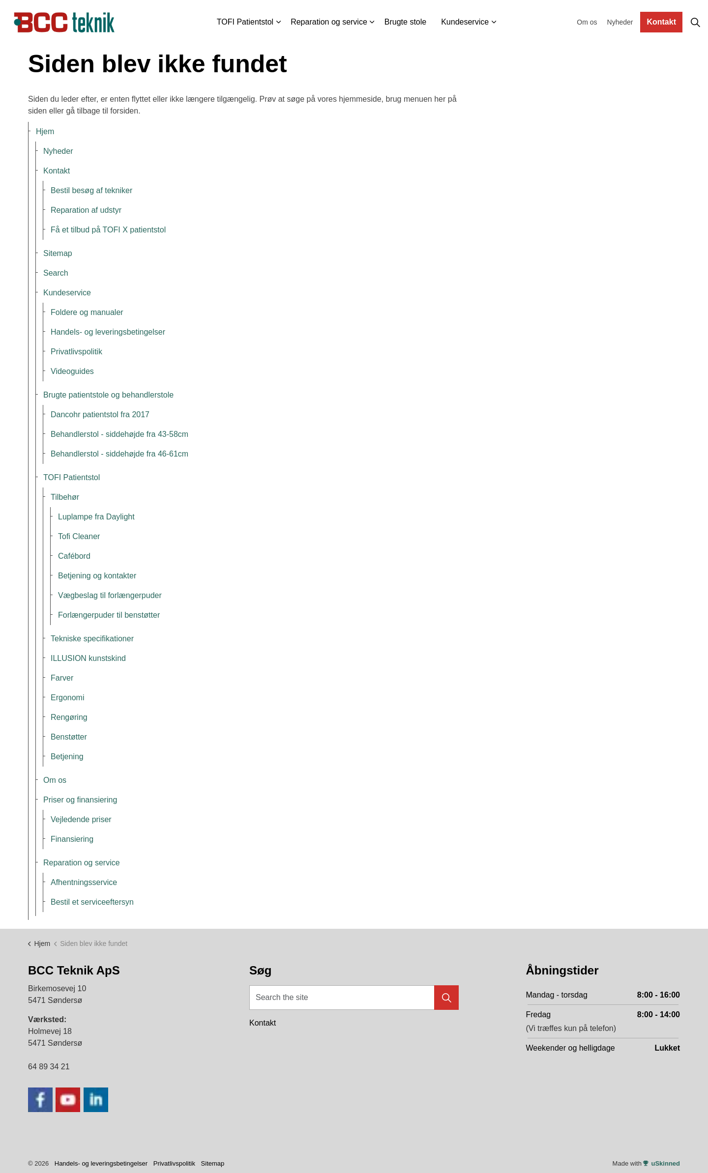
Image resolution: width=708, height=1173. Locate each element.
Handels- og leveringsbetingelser (108, 332)
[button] (446, 997)
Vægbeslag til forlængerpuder (110, 595)
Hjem (45, 131)
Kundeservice (465, 22)
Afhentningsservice (84, 882)
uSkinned (661, 1163)
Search (55, 273)
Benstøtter (69, 737)
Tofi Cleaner (79, 536)
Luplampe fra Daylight (96, 517)
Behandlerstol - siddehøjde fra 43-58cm (119, 434)
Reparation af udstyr (86, 210)
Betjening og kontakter (97, 576)
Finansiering (72, 839)
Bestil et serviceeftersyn (92, 902)
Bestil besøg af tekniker (91, 190)
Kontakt (661, 22)
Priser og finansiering (80, 800)
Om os (587, 22)
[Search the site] (354, 997)
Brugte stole (405, 22)
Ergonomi (67, 697)
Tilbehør (65, 497)
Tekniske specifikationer (92, 638)
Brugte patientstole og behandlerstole (108, 395)
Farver (62, 678)
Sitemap (57, 253)
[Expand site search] (695, 22)
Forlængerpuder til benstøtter (109, 615)
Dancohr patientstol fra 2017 (100, 414)
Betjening (67, 756)
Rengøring (69, 717)
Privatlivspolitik (76, 351)
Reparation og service (329, 22)
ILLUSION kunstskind (88, 658)
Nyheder (620, 22)
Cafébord (74, 556)
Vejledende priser (81, 819)
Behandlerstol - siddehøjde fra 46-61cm (119, 454)
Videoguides (72, 371)
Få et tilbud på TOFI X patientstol (108, 230)
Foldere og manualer (87, 312)
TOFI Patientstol (245, 22)
